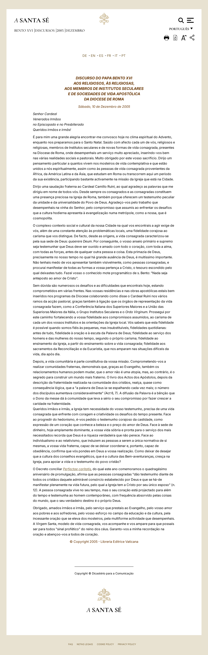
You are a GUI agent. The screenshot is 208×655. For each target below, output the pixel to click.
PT (123, 56)
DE (84, 56)
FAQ (70, 644)
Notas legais (85, 644)
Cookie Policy (105, 644)
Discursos (45, 30)
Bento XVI (24, 30)
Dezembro (75, 30)
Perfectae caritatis (77, 469)
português (179, 30)
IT (116, 56)
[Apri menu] (190, 20)
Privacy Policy (127, 644)
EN (93, 56)
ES (101, 56)
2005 (60, 30)
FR (109, 56)
